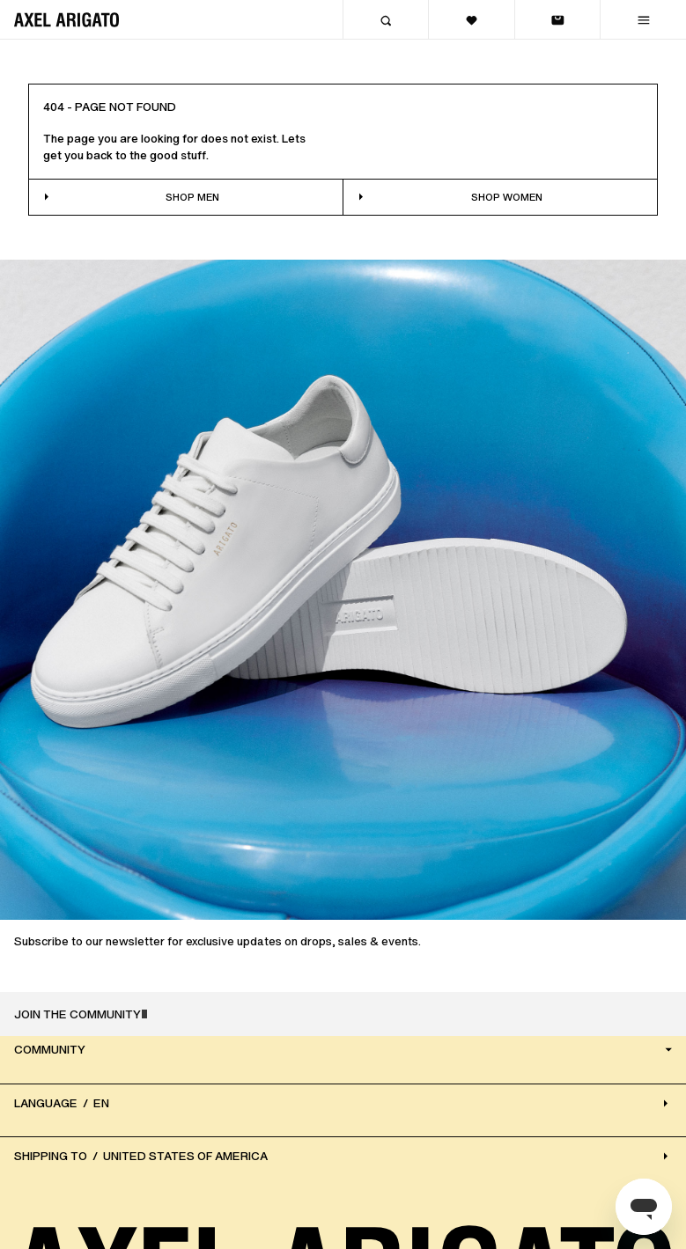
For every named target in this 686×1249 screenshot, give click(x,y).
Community (344, 1050)
